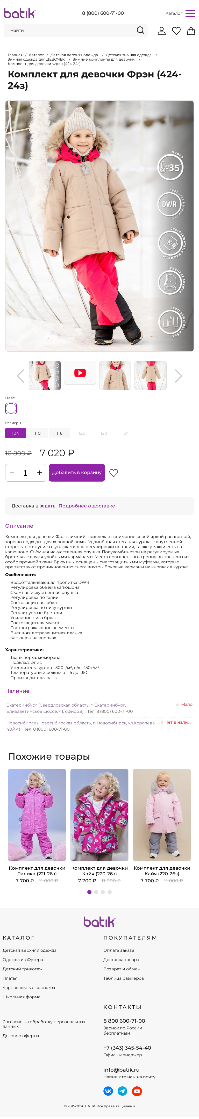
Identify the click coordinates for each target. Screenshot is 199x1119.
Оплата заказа (118, 952)
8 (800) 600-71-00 (103, 13)
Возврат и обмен (121, 971)
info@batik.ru (121, 1072)
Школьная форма (21, 999)
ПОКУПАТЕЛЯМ (130, 939)
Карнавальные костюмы (29, 989)
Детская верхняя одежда (29, 952)
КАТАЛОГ (19, 939)
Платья (10, 980)
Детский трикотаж (22, 971)
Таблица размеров (123, 980)
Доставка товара (121, 962)
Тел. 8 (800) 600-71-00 (110, 713)
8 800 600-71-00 (124, 1023)
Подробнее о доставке (87, 508)
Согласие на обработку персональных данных (44, 1026)
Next (178, 374)
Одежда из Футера (23, 962)
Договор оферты (21, 1038)
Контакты (122, 1009)
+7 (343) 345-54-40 (127, 1050)
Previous (20, 374)
